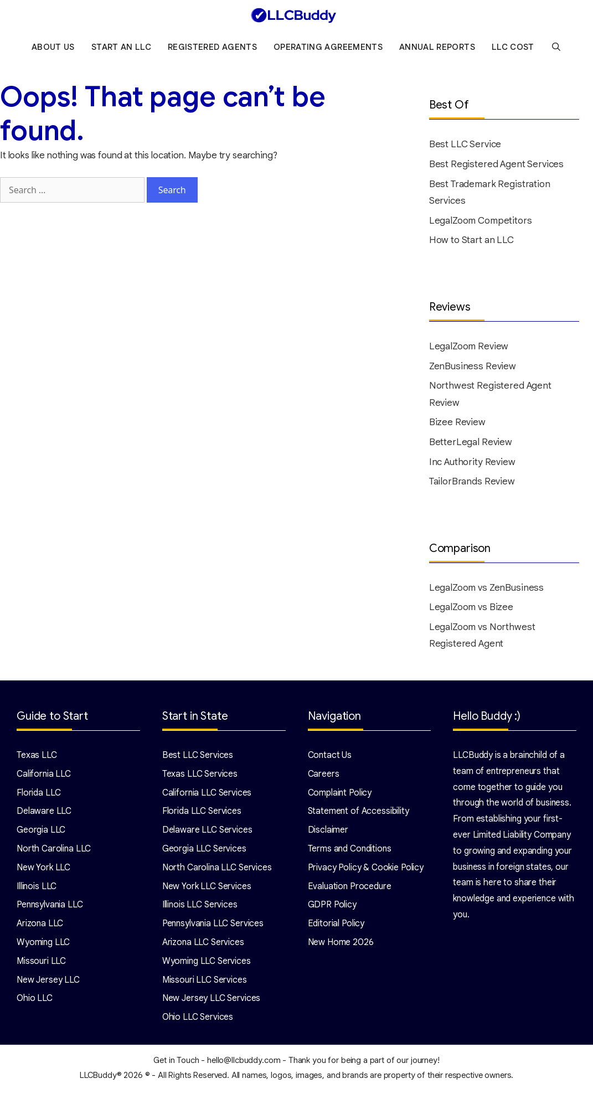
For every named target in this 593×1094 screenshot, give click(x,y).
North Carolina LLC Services (217, 869)
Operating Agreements (328, 50)
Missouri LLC (41, 963)
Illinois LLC (36, 888)
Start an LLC (121, 50)
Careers (323, 776)
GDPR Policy (332, 907)
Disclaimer (328, 832)
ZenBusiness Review (472, 368)
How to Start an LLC (471, 243)
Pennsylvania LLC (50, 907)
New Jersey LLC (48, 982)
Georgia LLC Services (204, 851)
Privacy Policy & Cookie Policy (366, 869)
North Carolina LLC (54, 851)
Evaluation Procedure (349, 888)
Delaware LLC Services (207, 832)
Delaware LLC (44, 813)
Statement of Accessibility (358, 813)
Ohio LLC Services (197, 1019)
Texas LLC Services (200, 776)
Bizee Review (457, 425)
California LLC (44, 776)
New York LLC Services (206, 888)
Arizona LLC (40, 926)
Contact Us (330, 757)
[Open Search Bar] (556, 49)
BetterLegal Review (470, 445)
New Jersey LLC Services (211, 1001)
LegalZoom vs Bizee (471, 610)
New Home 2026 (341, 945)
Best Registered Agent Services (496, 167)
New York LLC (43, 869)
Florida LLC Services (201, 813)
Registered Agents (212, 50)
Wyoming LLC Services (206, 963)
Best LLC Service (465, 147)
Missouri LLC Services (204, 982)
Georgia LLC (41, 832)
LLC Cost (513, 50)
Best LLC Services (197, 757)
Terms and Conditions (349, 851)
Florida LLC (38, 795)
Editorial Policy (336, 926)
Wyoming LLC (43, 945)
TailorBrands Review (472, 484)
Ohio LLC (35, 1001)
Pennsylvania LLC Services (213, 926)
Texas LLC (37, 757)
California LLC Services (207, 795)
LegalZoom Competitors (480, 223)
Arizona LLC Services (203, 945)
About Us (53, 50)
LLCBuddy (98, 1078)
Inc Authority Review (472, 464)
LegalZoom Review (469, 349)
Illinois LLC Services (200, 907)
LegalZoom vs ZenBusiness (486, 590)
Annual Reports (437, 50)
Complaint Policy (340, 795)
